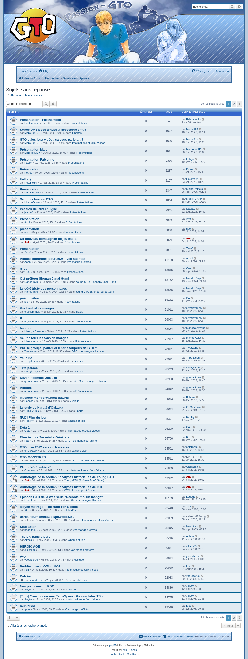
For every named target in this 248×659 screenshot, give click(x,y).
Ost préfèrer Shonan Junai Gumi (44, 278)
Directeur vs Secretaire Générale (44, 437)
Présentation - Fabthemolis (40, 120)
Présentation (29, 169)
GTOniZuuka (32, 410)
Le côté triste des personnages (43, 288)
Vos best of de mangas (37, 308)
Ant (26, 242)
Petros (28, 172)
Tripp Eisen (31, 361)
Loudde (28, 500)
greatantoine (31, 381)
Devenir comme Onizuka (38, 378)
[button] (239, 104)
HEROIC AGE (30, 546)
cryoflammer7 (32, 311)
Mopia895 (30, 132)
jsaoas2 (29, 212)
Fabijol (28, 162)
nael (27, 232)
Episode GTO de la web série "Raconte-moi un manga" (61, 497)
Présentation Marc (33, 149)
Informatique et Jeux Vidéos (88, 142)
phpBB (112, 645)
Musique (74, 400)
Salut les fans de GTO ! (37, 199)
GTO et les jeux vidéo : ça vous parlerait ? (51, 139)
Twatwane (30, 351)
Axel (27, 222)
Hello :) (25, 179)
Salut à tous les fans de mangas (44, 338)
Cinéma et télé (76, 420)
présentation (29, 229)
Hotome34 (30, 182)
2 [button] (234, 104)
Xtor (26, 510)
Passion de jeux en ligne (38, 209)
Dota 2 (25, 427)
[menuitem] (43, 71)
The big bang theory (35, 536)
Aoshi (27, 262)
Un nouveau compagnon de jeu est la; (48, 239)
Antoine (26, 388)
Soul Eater (28, 527)
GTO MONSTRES (33, 457)
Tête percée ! (29, 368)
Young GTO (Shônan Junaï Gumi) (96, 281)
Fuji (26, 569)
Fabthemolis (31, 123)
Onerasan (30, 470)
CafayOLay (31, 371)
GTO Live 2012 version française (44, 447)
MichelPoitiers (32, 192)
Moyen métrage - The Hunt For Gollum (49, 507)
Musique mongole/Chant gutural (44, 397)
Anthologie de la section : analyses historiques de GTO (62, 487)
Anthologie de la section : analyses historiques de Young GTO (67, 477)
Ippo (27, 609)
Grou (24, 268)
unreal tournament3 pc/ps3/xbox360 (47, 517)
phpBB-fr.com (130, 650)
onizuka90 (30, 450)
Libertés (77, 132)
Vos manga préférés (79, 262)
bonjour (26, 328)
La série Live (78, 450)
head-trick (30, 530)
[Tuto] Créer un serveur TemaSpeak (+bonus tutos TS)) (61, 596)
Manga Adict (31, 341)
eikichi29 (29, 549)
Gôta (27, 430)
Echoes (28, 400)
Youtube (26, 358)
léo (26, 301)
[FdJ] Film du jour (33, 417)
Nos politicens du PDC (37, 586)
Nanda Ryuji (31, 281)
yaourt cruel (31, 559)
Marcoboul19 (32, 152)
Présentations (79, 123)
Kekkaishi (27, 606)
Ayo (23, 556)
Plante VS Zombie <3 (35, 467)
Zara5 (27, 252)
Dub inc (25, 576)
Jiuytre (28, 589)
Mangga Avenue (34, 331)
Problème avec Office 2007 (40, 566)
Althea (28, 539)
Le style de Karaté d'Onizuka (41, 407)
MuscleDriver (32, 202)
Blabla (79, 311)
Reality (28, 420)
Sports (79, 410)
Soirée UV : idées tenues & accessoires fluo (53, 129)
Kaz (26, 440)
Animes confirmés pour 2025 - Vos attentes (52, 259)
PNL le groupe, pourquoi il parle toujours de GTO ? (58, 348)
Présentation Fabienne (37, 159)
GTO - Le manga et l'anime (88, 351)
